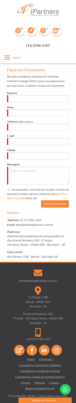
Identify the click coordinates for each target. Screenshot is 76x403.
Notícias (39, 382)
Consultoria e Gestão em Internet (40, 371)
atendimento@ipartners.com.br (38, 280)
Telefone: (20, 121)
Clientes (25, 382)
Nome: (10, 107)
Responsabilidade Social (40, 388)
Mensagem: (13, 164)
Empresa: (12, 93)
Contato (54, 382)
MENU (16, 57)
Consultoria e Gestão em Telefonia (40, 365)
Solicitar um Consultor (43, 400)
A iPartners (46, 359)
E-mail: (10, 135)
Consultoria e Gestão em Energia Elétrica (40, 376)
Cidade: (11, 150)
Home (31, 359)
